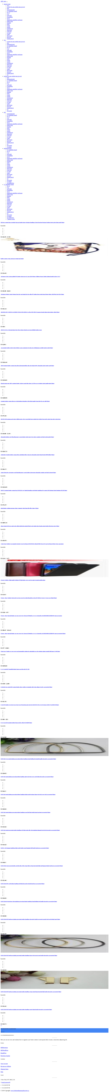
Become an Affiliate (6, 1066)
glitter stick (10, 21)
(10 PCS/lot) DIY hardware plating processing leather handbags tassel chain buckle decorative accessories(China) (26, 1009)
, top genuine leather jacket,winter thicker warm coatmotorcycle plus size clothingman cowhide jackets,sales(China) (27, 347)
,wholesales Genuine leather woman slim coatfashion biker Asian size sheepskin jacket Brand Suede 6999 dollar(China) (27, 454)
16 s (8, 5)
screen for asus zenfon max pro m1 (16, 7)
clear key (9, 31)
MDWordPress (4, 1050)
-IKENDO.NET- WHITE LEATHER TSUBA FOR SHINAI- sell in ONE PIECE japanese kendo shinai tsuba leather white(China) (30, 312)
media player (10, 38)
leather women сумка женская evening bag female (12, 258)
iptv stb (9, 37)
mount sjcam (7, 4)
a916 (8, 24)
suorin (8, 27)
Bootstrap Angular (5, 1055)
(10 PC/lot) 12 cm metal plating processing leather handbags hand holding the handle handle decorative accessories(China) (28, 758)
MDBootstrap (4, 1047)
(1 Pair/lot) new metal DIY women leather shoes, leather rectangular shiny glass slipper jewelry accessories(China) (26, 687)
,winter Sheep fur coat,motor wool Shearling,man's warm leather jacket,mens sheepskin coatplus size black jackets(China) (28, 472)
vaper (8, 34)
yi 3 (8, 14)
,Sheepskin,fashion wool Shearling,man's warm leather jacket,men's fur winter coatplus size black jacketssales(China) (27, 437)
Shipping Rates (4, 1069)
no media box (10, 183)
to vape (9, 33)
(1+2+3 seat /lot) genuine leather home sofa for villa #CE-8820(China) (16, 722)
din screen (9, 35)
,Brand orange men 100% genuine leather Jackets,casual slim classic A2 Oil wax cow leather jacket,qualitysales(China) (27, 383)
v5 (7, 74)
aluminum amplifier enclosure (14, 20)
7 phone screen (11, 219)
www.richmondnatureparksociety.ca (20, 1090)
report (8, 25)
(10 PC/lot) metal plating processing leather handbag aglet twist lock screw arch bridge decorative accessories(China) (27, 776)
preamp (9, 23)
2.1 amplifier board (12, 11)
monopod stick (11, 10)
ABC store (3, 1)
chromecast (10, 28)
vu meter (9, 147)
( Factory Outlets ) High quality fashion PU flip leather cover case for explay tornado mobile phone (23, 580)
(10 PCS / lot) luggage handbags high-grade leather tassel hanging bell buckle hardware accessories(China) (25, 848)
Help (2, 1072)
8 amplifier (10, 17)
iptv (8, 8)
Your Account (4, 1063)
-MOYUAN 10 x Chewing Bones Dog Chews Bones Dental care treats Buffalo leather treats (21, 330)
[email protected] (5, 1082)
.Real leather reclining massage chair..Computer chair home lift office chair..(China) (19, 508)
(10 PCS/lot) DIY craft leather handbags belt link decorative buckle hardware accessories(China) (22, 883)
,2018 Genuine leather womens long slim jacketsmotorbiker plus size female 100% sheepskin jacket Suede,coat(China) (27, 365)
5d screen (9, 111)
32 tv (8, 18)
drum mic (9, 30)
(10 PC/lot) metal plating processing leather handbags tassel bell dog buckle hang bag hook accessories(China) (25, 812)
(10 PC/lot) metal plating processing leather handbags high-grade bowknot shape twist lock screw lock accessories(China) (28, 794)
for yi (8, 12)
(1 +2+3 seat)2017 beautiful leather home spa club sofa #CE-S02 (15, 669)
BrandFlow (3, 1053)
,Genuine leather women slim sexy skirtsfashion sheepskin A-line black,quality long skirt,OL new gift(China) (25, 401)
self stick (9, 15)
